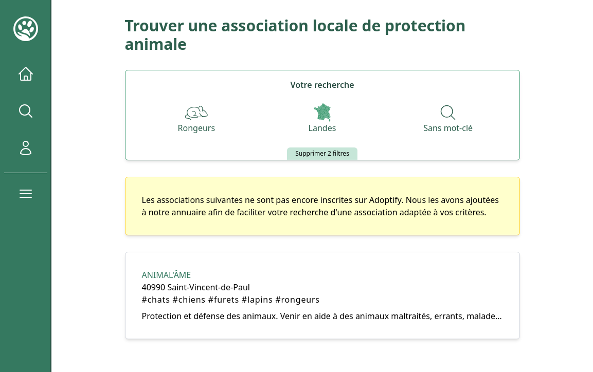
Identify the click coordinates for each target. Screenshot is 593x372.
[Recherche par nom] (448, 119)
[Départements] (322, 119)
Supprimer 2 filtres (322, 153)
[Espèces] (197, 119)
